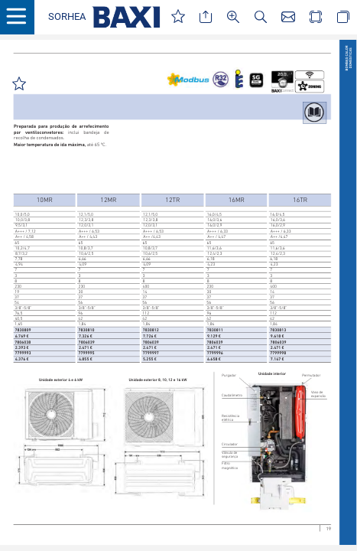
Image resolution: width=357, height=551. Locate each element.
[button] (67, 17)
